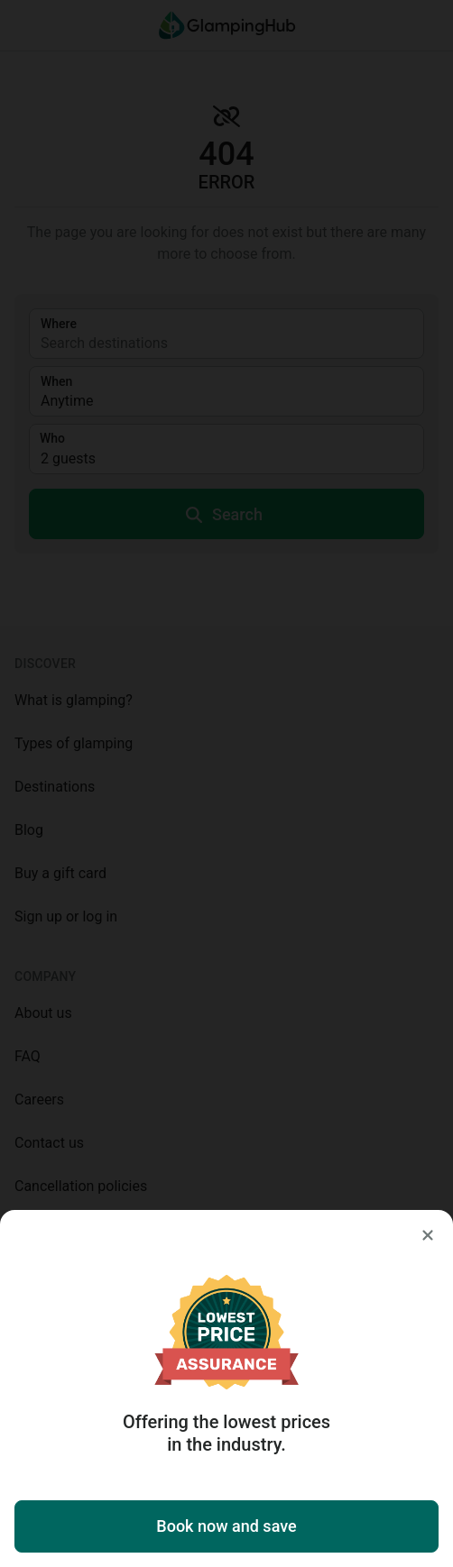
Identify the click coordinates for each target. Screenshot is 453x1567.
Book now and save (226, 1526)
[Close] (427, 1235)
